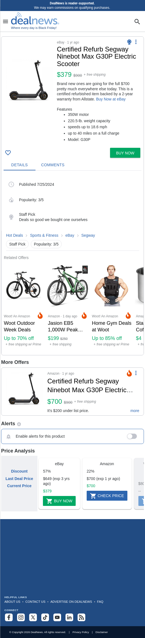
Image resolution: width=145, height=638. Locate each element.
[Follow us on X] (33, 617)
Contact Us (35, 601)
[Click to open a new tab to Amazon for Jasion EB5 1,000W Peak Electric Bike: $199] (68, 307)
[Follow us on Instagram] (21, 617)
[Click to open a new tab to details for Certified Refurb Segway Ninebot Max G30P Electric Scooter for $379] (29, 80)
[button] (72, 91)
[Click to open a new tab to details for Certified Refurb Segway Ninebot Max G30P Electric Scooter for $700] (24, 391)
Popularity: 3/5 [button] (46, 244)
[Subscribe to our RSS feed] (81, 617)
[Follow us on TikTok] (45, 617)
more (134, 410)
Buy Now (59, 501)
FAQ (100, 601)
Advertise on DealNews (71, 601)
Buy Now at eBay (110, 99)
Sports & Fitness (44, 235)
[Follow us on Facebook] (8, 617)
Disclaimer (101, 632)
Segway (88, 235)
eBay (69, 235)
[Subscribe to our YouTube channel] (57, 617)
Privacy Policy (80, 632)
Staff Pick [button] (17, 244)
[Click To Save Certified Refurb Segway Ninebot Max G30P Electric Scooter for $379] (8, 152)
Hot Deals (14, 235)
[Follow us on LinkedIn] (69, 617)
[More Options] (136, 42)
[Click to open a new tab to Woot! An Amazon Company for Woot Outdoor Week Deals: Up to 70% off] (24, 307)
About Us (12, 601)
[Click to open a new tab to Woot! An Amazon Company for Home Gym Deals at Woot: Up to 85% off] (112, 307)
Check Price (107, 496)
